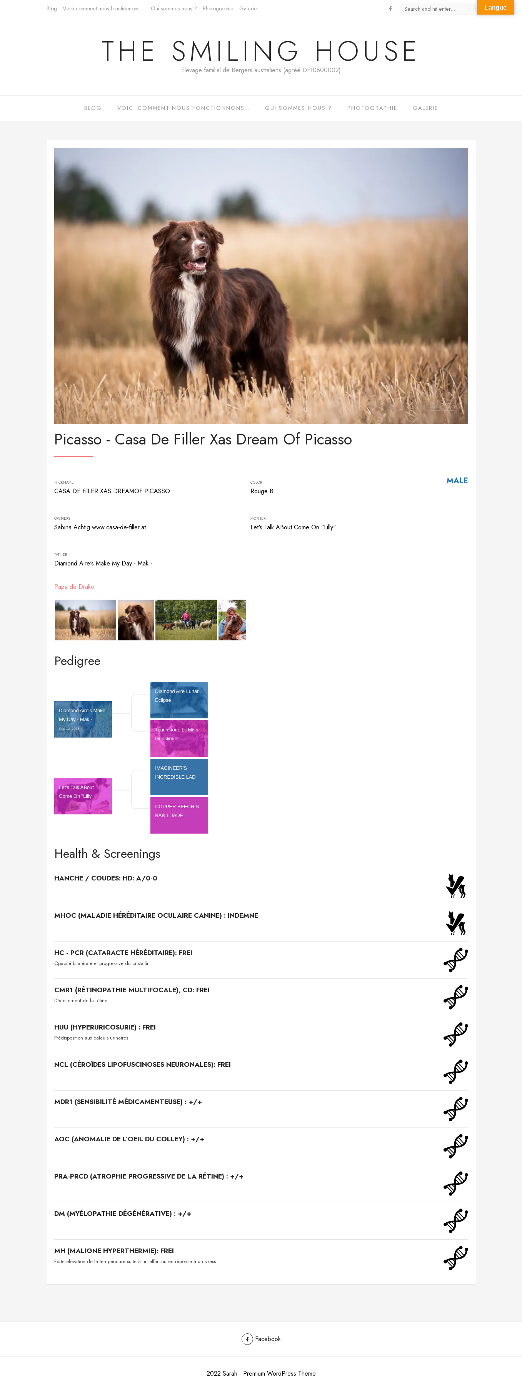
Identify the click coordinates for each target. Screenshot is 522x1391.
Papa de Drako (74, 586)
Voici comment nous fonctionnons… (104, 8)
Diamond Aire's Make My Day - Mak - (83, 719)
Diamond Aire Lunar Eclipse (177, 699)
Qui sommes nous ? (174, 8)
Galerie (248, 8)
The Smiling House (261, 51)
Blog (52, 8)
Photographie (218, 8)
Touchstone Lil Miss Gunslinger (177, 738)
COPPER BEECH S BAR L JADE (177, 815)
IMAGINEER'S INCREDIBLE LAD (176, 776)
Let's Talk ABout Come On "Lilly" (77, 795)
